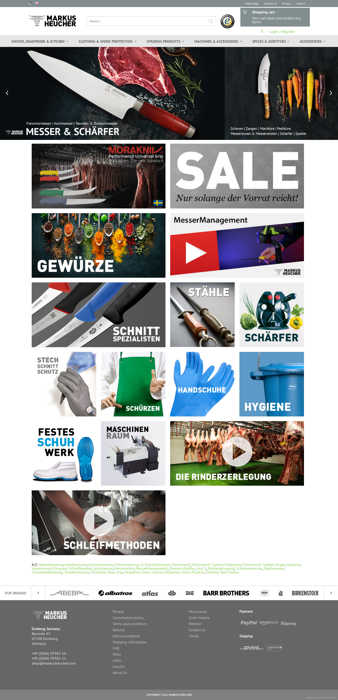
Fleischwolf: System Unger (263, 564)
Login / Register (277, 31)
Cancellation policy (128, 617)
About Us (120, 672)
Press (117, 654)
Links (117, 660)
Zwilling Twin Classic (222, 572)
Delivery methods (126, 636)
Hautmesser (41, 568)
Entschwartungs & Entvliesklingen (142, 564)
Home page (251, 3)
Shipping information (130, 642)
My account (198, 611)
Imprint (300, 3)
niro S (201, 568)
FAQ (116, 648)
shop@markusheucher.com (54, 663)
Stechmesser (274, 568)
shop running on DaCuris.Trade (322, 697)
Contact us (270, 3)
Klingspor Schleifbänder (71, 568)
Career (194, 636)
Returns (119, 630)
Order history (199, 617)
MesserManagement (151, 568)
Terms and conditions (130, 624)
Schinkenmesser (249, 568)
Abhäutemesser (51, 564)
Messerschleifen (182, 568)
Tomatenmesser (76, 572)
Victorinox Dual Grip (107, 572)
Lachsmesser (102, 568)
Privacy (286, 3)
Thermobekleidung (47, 572)
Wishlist (195, 624)
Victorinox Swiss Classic (143, 572)
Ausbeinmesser (100, 564)
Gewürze (293, 564)
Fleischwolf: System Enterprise (216, 564)
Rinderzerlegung (221, 568)
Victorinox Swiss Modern (184, 572)
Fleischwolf (181, 564)
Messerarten (124, 568)
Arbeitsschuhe (76, 564)
